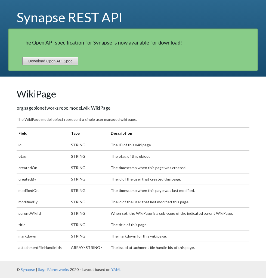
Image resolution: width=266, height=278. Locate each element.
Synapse (28, 269)
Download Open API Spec (50, 61)
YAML (116, 269)
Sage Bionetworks (53, 269)
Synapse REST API (70, 17)
